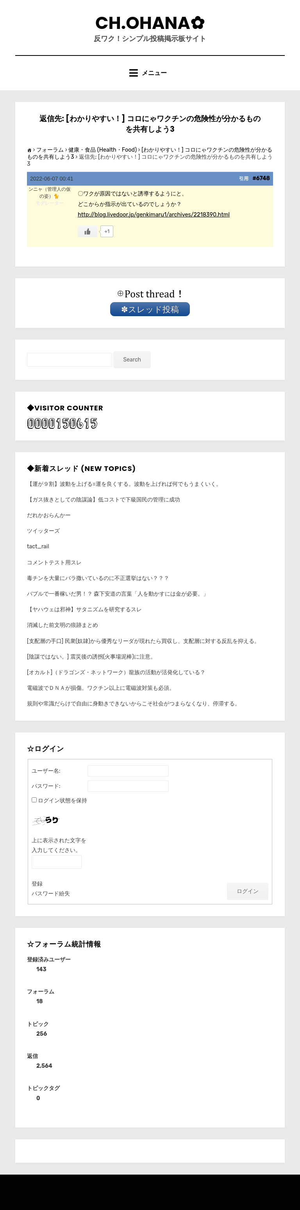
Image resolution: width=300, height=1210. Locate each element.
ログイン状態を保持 (62, 800)
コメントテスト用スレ (54, 562)
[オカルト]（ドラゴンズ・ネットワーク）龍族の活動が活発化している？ (116, 672)
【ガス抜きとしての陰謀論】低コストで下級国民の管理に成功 (103, 499)
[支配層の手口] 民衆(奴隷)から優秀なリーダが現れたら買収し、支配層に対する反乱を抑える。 (143, 641)
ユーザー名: (46, 771)
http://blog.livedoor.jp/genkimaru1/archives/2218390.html (154, 214)
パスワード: (46, 786)
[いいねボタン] (87, 231)
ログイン (248, 891)
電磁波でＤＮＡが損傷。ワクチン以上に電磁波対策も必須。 (101, 688)
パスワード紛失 (51, 893)
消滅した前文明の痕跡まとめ (62, 625)
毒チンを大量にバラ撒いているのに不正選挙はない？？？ (98, 578)
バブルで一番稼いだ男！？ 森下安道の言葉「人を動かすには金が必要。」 (118, 594)
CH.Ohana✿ (150, 23)
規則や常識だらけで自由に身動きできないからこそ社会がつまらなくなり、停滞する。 (133, 703)
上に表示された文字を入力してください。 (59, 845)
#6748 (261, 178)
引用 (243, 178)
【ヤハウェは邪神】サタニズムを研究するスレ (84, 609)
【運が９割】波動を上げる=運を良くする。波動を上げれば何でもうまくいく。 (124, 484)
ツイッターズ (43, 531)
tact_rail (38, 546)
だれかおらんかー (49, 515)
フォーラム (50, 150)
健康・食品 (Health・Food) (102, 150)
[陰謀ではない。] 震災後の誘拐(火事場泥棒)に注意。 (91, 656)
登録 (37, 884)
